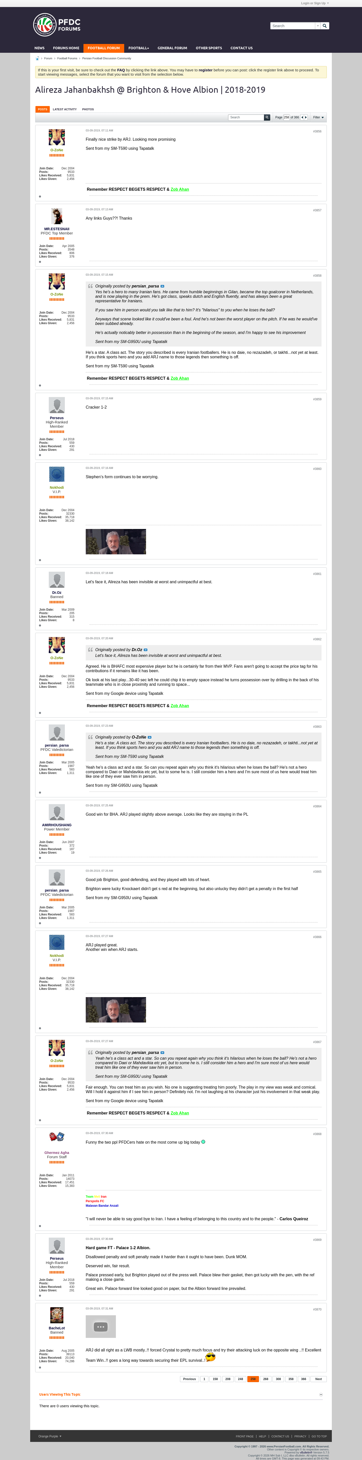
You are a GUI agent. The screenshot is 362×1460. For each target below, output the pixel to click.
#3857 (317, 210)
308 (278, 1379)
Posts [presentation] (42, 109)
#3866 (317, 937)
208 (228, 1379)
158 (215, 1379)
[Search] (295, 25)
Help (262, 1436)
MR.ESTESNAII (56, 229)
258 (253, 1379)
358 (291, 1379)
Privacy (300, 1436)
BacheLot (57, 1328)
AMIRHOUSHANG (56, 825)
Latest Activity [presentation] (65, 109)
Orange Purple (49, 1436)
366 (303, 1379)
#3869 (317, 1240)
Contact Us (242, 48)
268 (265, 1379)
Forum (48, 58)
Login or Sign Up (315, 3)
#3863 (317, 726)
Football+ (138, 48)
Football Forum (104, 48)
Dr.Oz (57, 593)
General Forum (172, 48)
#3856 (317, 131)
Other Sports (209, 48)
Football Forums (67, 58)
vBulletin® (306, 1452)
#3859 (317, 399)
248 (240, 1379)
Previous (189, 1379)
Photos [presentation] (88, 109)
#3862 (317, 639)
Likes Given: (48, 179)
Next (318, 1379)
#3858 (317, 275)
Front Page (245, 1436)
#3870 (317, 1309)
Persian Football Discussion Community (106, 58)
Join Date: (46, 168)
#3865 (317, 871)
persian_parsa (57, 745)
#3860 (317, 469)
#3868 (317, 1134)
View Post (162, 286)
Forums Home (66, 48)
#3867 (317, 1042)
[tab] (42, 109)
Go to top (319, 1436)
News (39, 48)
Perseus (57, 418)
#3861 (317, 574)
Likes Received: (50, 175)
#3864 (317, 806)
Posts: (44, 172)
